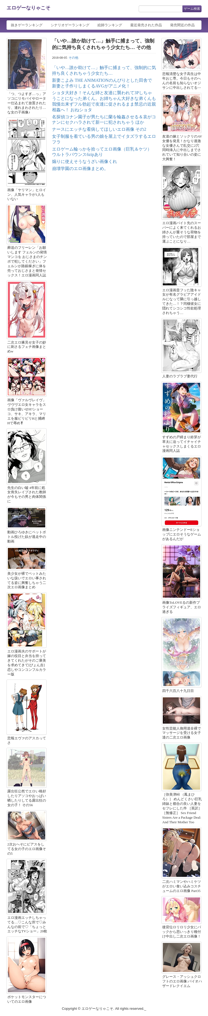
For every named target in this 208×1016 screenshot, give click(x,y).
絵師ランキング (110, 25)
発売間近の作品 (182, 25)
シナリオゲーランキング (70, 25)
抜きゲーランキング (27, 25)
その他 (73, 58)
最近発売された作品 (146, 25)
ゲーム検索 (192, 9)
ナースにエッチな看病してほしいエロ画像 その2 (99, 129)
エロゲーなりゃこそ (28, 8)
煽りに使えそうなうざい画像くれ (84, 161)
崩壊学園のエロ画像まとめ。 (80, 168)
